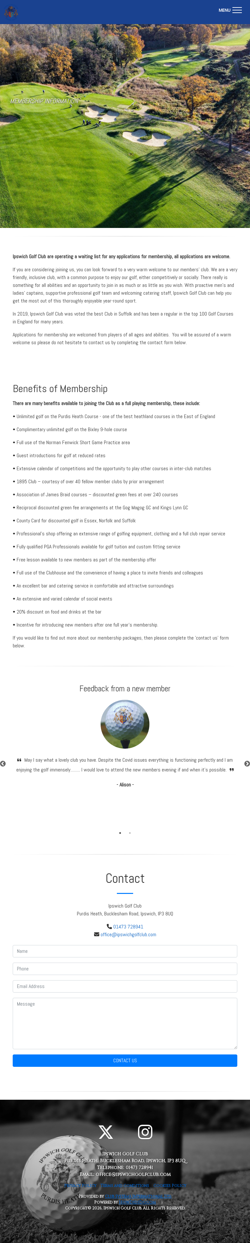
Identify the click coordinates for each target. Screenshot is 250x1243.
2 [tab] (130, 833)
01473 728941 (128, 926)
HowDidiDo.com (137, 1202)
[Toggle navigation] (230, 9)
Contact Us (125, 1060)
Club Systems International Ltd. (138, 1196)
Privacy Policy (80, 1185)
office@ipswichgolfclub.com (128, 934)
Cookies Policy (169, 1185)
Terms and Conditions (125, 1185)
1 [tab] (120, 833)
